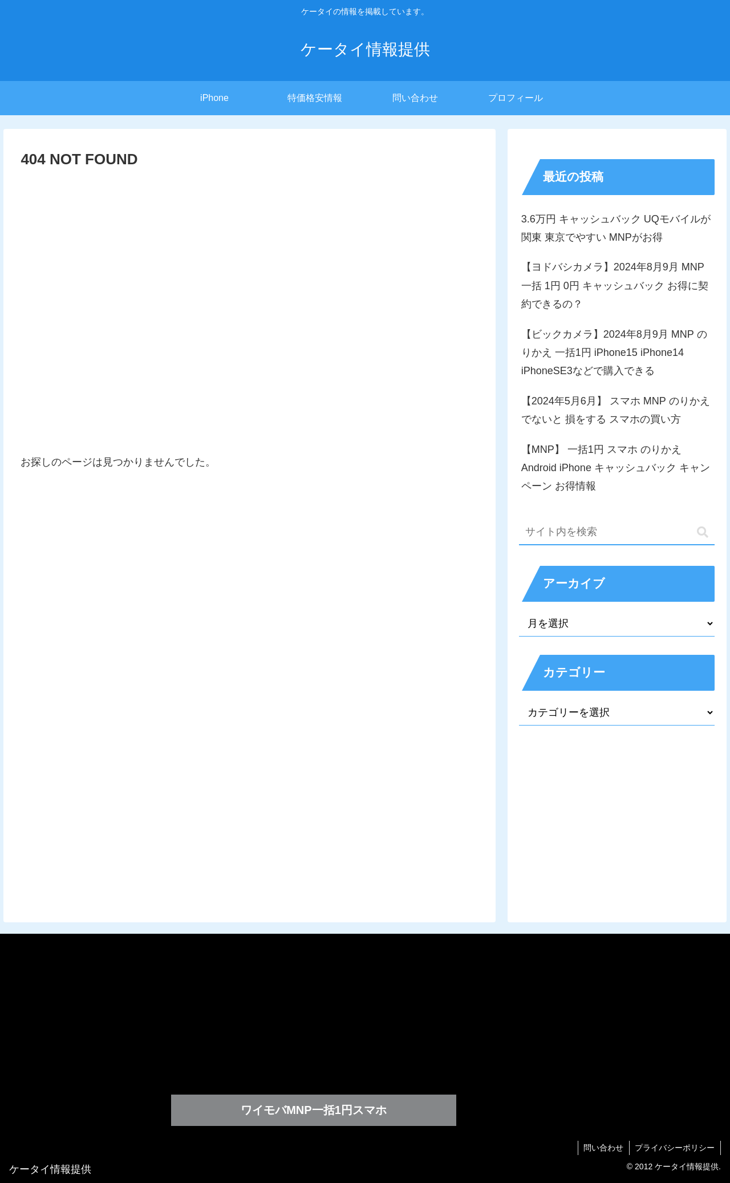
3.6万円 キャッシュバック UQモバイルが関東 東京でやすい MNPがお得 (616, 228)
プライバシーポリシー (675, 1147)
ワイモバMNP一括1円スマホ (314, 1110)
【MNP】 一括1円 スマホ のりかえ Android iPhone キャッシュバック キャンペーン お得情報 (615, 468)
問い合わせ (603, 1147)
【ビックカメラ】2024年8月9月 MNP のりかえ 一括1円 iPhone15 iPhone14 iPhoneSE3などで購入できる (614, 353)
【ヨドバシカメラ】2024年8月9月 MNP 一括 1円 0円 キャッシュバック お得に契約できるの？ (614, 285)
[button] (702, 532)
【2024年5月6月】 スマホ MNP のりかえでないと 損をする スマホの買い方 (615, 410)
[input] (617, 532)
